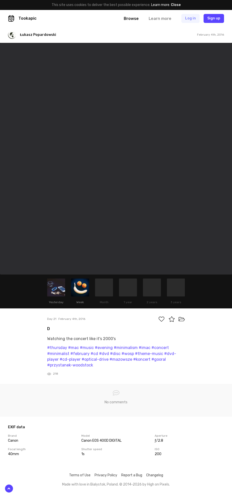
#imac (144, 347)
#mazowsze (121, 359)
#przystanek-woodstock (70, 365)
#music (87, 347)
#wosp (127, 353)
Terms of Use (80, 475)
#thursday (57, 347)
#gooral (158, 359)
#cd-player (70, 359)
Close (176, 5)
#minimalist (58, 353)
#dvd (104, 353)
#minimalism (126, 347)
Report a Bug (131, 475)
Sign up (213, 18)
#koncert (141, 359)
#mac (73, 347)
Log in (190, 18)
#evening (104, 347)
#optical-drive (95, 359)
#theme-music (149, 353)
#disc (115, 353)
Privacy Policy (106, 475)
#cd (94, 353)
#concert (160, 347)
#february (80, 353)
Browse (131, 18)
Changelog (154, 475)
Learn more (160, 5)
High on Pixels (158, 484)
